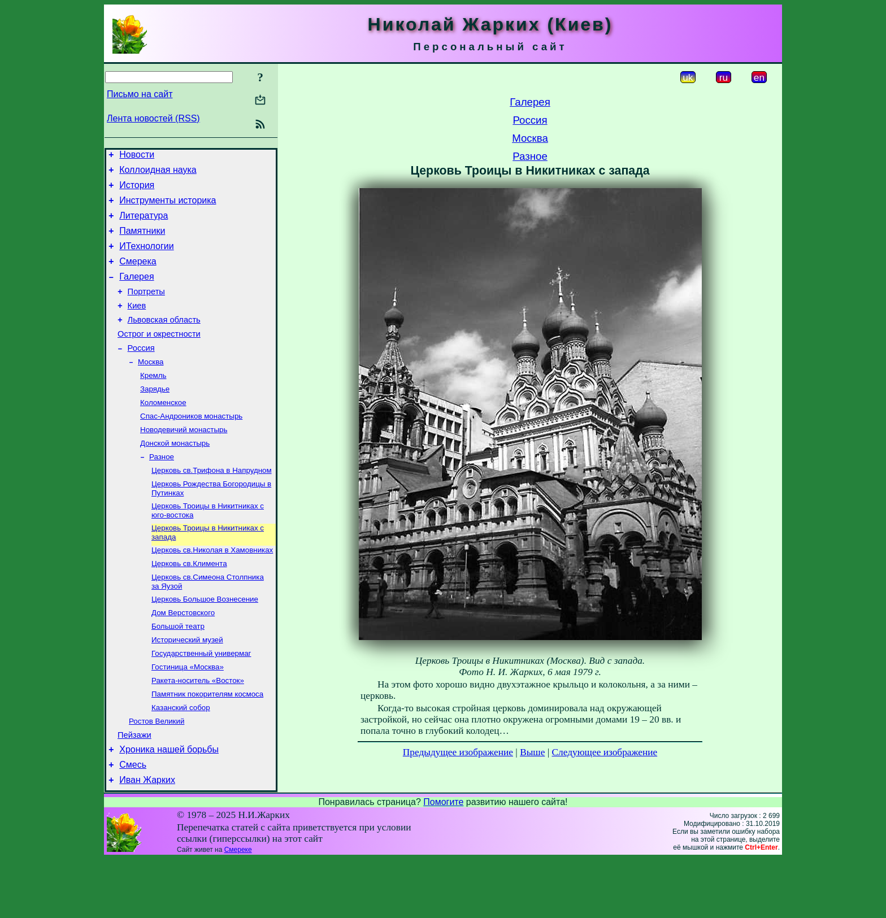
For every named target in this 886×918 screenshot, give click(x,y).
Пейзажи (134, 788)
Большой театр (178, 670)
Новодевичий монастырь (183, 460)
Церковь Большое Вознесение (204, 641)
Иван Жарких (147, 838)
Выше (532, 752)
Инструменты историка (167, 207)
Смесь (132, 821)
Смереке (238, 908)
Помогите (443, 860)
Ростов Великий (156, 773)
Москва (151, 386)
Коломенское (163, 431)
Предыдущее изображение (458, 752)
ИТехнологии (146, 258)
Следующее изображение (605, 752)
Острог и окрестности (159, 355)
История (136, 190)
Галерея (136, 292)
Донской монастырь (175, 475)
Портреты (146, 308)
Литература (143, 224)
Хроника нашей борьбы (169, 805)
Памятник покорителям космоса (207, 743)
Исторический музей (187, 685)
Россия (141, 371)
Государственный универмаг (201, 699)
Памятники (142, 241)
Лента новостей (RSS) (153, 118)
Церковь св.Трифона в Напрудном (211, 504)
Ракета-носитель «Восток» (197, 729)
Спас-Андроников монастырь (191, 445)
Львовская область (164, 340)
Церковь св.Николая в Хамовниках (212, 588)
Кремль (153, 401)
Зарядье (155, 416)
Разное (161, 489)
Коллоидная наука (158, 173)
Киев (137, 324)
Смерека (138, 275)
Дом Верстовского (183, 655)
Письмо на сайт (139, 94)
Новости (136, 156)
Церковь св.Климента (189, 603)
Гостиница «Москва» (187, 714)
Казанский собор (180, 758)
